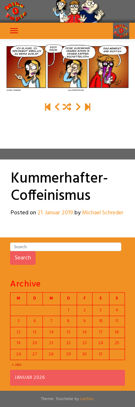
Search (23, 258)
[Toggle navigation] (14, 30)
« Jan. (17, 365)
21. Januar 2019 (55, 213)
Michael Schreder (102, 213)
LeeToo (87, 399)
